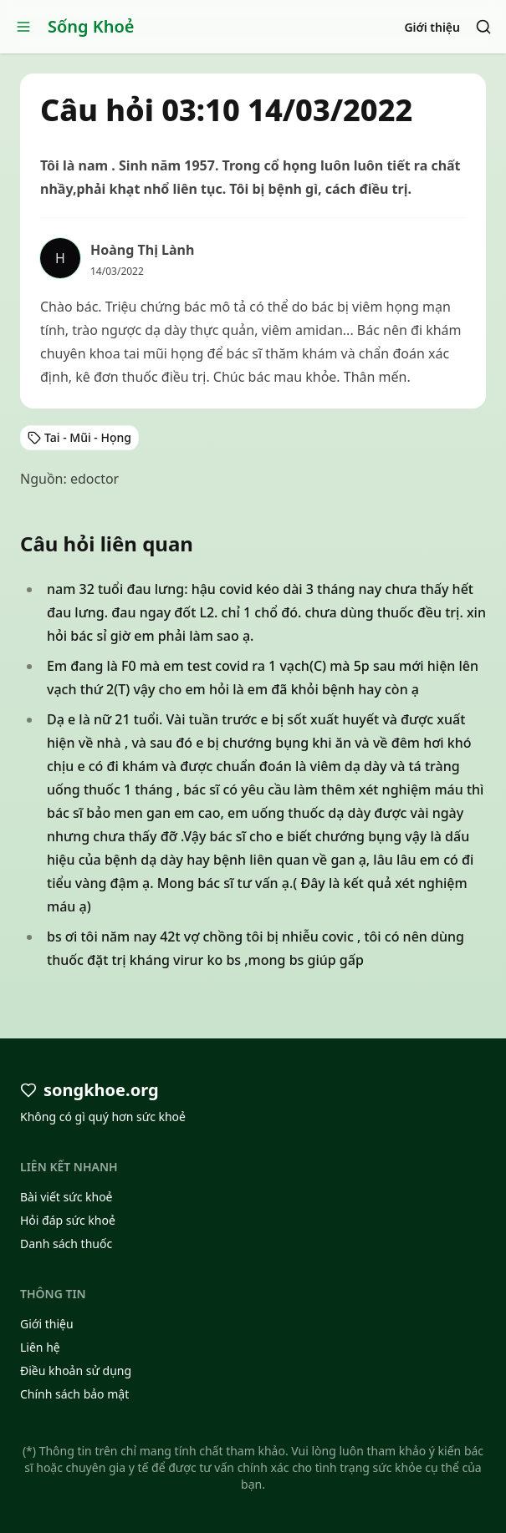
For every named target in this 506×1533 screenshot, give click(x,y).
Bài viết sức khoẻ (66, 1197)
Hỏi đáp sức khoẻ (67, 1220)
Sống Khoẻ (91, 26)
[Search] (483, 26)
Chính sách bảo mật (74, 1394)
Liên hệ (40, 1347)
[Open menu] (23, 26)
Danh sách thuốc (66, 1243)
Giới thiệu (432, 27)
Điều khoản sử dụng (75, 1370)
